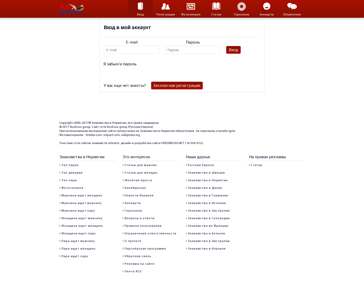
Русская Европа (140, 127)
